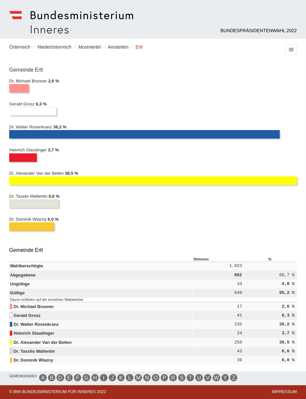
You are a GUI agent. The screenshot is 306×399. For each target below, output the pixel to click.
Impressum (284, 391)
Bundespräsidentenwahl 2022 (259, 30)
